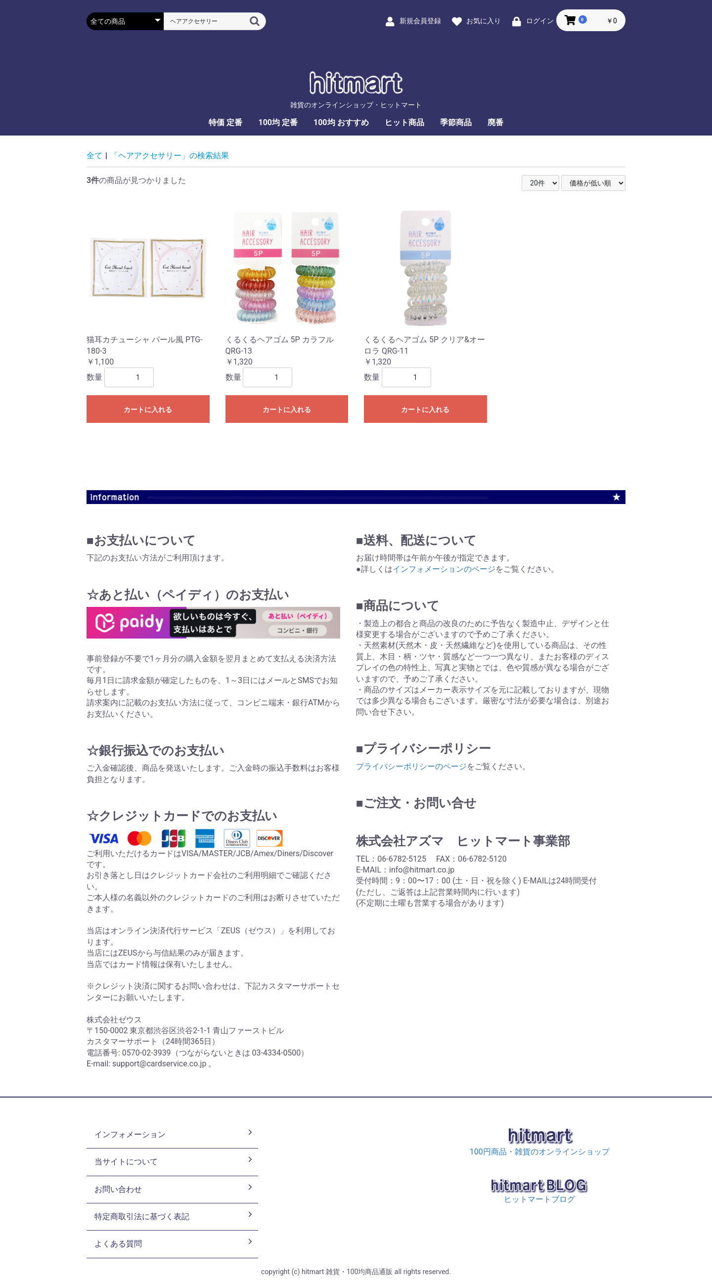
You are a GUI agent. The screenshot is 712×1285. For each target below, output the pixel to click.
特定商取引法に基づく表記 (174, 1215)
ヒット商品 (404, 122)
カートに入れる (148, 409)
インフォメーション (174, 1133)
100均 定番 (278, 122)
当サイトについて (174, 1160)
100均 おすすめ (341, 122)
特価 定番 (225, 122)
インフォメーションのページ (444, 569)
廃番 (495, 122)
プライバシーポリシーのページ (411, 766)
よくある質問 (174, 1243)
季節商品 (456, 122)
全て (94, 155)
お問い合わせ (174, 1188)
